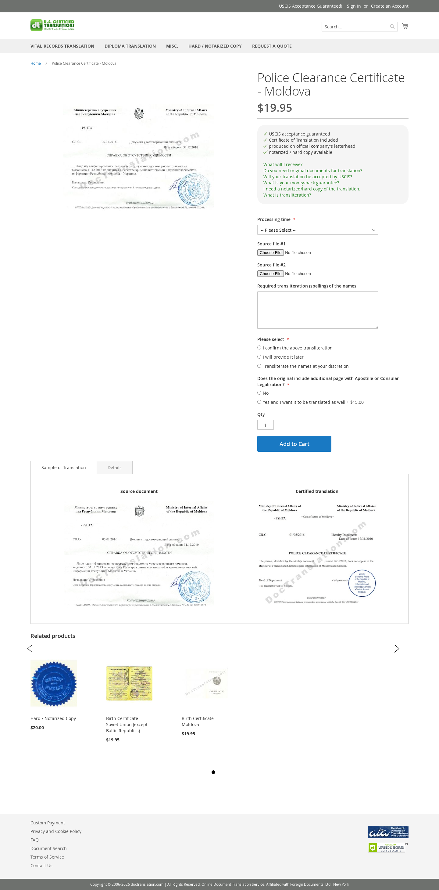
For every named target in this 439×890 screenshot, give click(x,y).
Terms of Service (47, 857)
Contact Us (41, 865)
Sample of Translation (63, 467)
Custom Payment (47, 823)
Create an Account (390, 6)
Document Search (48, 848)
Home (35, 63)
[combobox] (360, 26)
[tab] (332, 164)
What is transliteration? (287, 195)
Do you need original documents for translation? (312, 170)
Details (115, 467)
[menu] (219, 46)
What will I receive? (282, 164)
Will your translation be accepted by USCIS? (307, 176)
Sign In (354, 6)
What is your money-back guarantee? (301, 183)
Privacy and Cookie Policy (55, 831)
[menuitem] (62, 46)
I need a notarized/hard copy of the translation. (311, 189)
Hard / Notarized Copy (53, 718)
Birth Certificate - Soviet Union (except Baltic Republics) (127, 724)
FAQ (34, 840)
